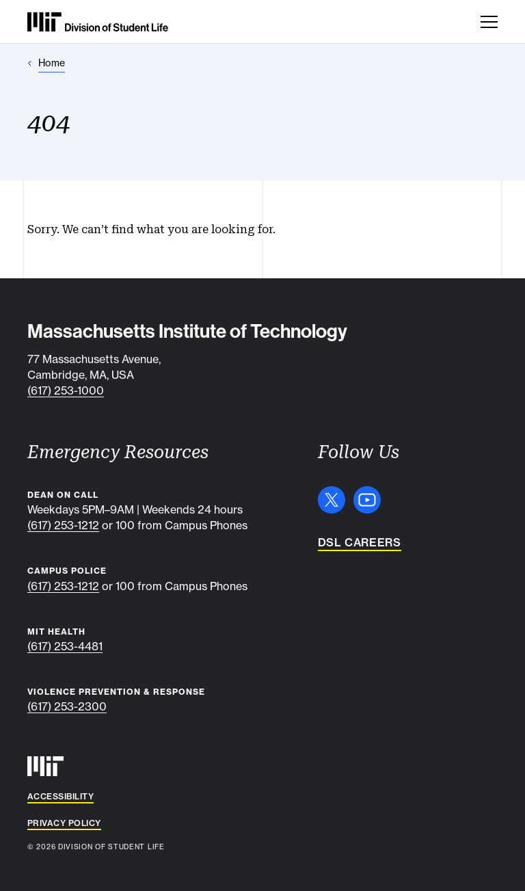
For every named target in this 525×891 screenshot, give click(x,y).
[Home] (46, 63)
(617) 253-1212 (63, 525)
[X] (331, 500)
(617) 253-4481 (65, 646)
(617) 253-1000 (65, 390)
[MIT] (45, 766)
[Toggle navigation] (489, 22)
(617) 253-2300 (67, 706)
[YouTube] (367, 500)
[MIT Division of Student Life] (97, 21)
